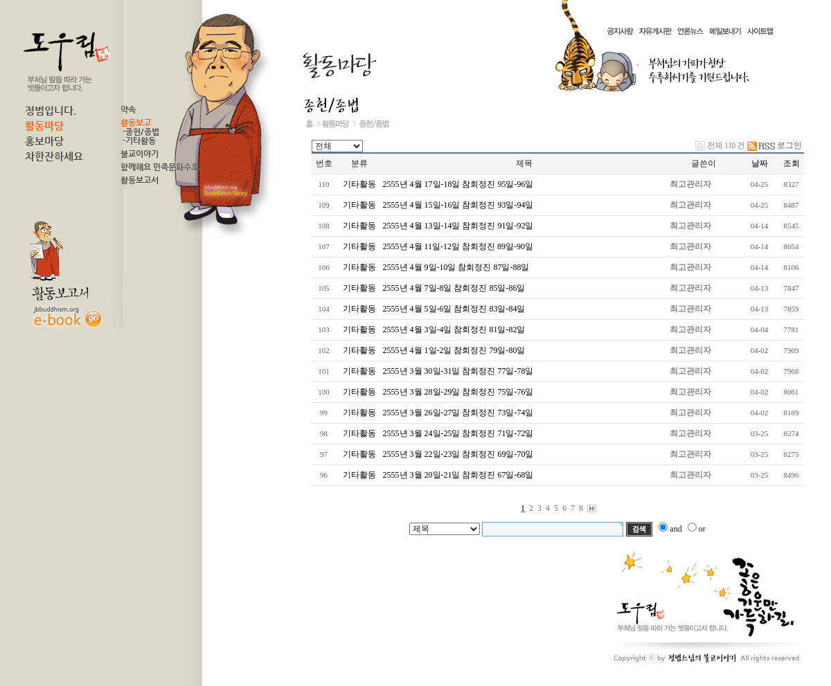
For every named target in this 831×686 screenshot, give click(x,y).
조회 (791, 163)
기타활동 (359, 184)
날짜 (759, 163)
